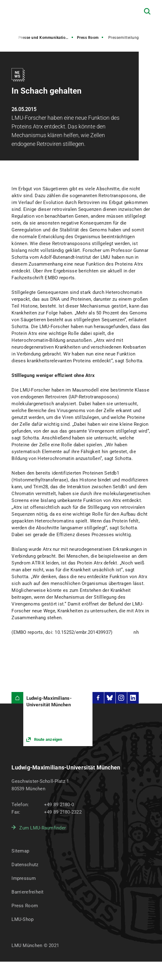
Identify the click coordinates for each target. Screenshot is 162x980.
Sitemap (20, 851)
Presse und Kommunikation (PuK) (46, 37)
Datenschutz (24, 864)
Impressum (23, 878)
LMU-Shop (22, 919)
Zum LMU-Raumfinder (42, 828)
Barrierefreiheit (27, 892)
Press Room (88, 37)
